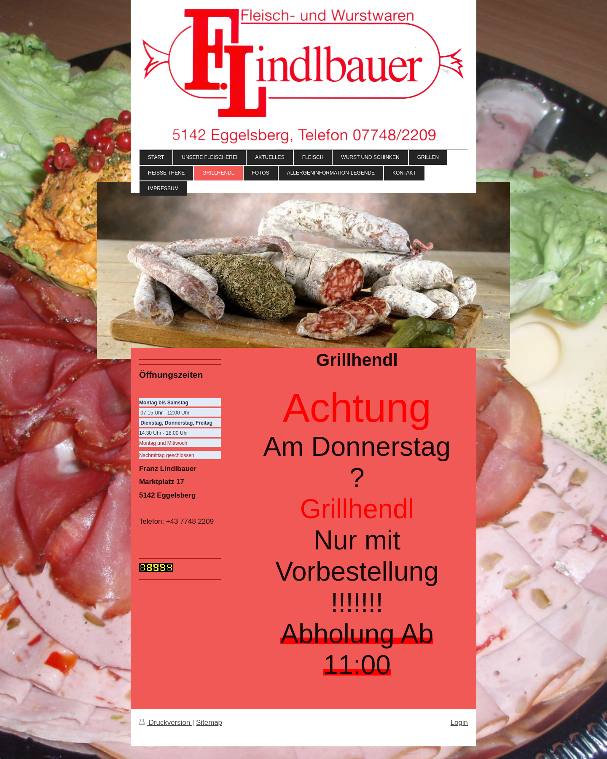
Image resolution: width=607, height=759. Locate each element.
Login (459, 723)
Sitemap (209, 723)
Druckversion (165, 723)
